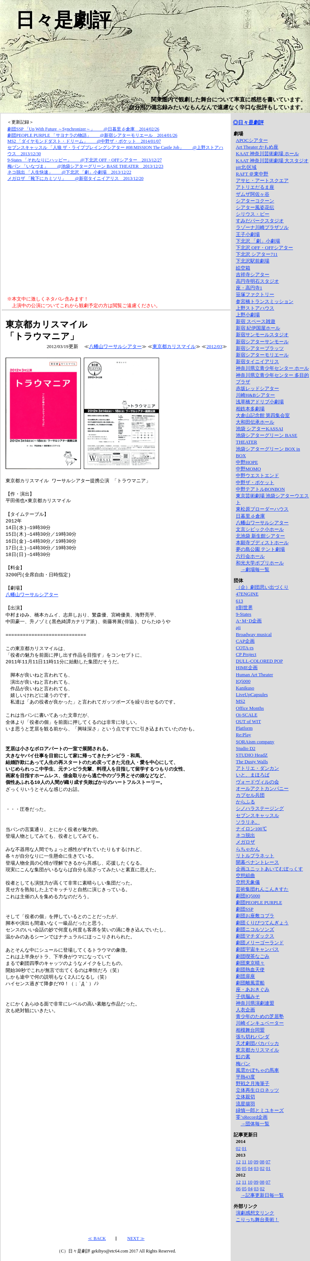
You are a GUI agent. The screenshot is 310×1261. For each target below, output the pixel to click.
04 (250, 1168)
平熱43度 (245, 1077)
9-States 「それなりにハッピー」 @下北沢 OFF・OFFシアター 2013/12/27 (84, 160)
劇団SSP (245, 909)
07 (268, 1161)
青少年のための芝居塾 (260, 1016)
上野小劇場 (248, 314)
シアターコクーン (255, 201)
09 (256, 1161)
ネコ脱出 (245, 835)
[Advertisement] (116, 239)
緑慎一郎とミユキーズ (260, 1110)
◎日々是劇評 (248, 122)
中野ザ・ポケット (255, 482)
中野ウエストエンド (257, 475)
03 (256, 1168)
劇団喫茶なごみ (252, 956)
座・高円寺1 (249, 288)
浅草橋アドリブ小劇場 (260, 401)
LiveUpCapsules (252, 694)
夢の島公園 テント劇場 (260, 549)
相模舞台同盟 (250, 1030)
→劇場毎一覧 (255, 569)
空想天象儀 (248, 882)
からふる (245, 802)
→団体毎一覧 (255, 1123)
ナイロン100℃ (251, 828)
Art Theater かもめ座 (257, 147)
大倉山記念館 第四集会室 (263, 415)
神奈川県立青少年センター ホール (272, 368)
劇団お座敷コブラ (255, 915)
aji (238, 627)
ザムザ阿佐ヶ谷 (252, 194)
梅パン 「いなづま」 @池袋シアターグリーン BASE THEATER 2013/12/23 (85, 166)
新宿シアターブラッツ (260, 348)
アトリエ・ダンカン (257, 768)
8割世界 (244, 607)
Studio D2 (245, 748)
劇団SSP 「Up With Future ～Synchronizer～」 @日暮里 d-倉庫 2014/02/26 (83, 129)
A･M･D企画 (249, 620)
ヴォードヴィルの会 (257, 782)
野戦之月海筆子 (252, 1083)
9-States (243, 614)
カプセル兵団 (250, 795)
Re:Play (243, 734)
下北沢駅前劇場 (252, 261)
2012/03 (214, 346)
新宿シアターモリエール (262, 355)
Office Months (250, 708)
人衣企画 (245, 1009)
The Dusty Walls (252, 761)
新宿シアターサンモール (262, 341)
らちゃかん (248, 849)
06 (238, 1168)
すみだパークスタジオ (260, 220)
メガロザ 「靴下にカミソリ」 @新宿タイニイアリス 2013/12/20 (75, 178)
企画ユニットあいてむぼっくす (269, 869)
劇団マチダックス (255, 936)
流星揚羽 (245, 1104)
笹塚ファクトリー (255, 294)
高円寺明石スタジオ (257, 281)
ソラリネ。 (248, 822)
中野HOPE (247, 462)
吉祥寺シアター (252, 274)
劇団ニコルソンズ (255, 929)
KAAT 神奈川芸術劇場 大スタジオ (272, 160)
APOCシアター (252, 140)
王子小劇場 (248, 234)
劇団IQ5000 (248, 896)
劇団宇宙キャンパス (257, 949)
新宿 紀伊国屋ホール (258, 328)
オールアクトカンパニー (262, 788)
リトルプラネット (255, 855)
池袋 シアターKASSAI (259, 428)
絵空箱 (243, 268)
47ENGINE (247, 594)
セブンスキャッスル (257, 815)
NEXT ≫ (136, 1237)
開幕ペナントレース (257, 862)
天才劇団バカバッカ (257, 1043)
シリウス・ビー (252, 214)
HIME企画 (247, 667)
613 (239, 601)
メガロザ (245, 842)
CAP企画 (245, 641)
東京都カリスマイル (174, 346)
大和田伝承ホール (255, 422)
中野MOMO (248, 469)
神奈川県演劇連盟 (255, 1003)
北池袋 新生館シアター (260, 536)
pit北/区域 (246, 167)
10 (250, 1161)
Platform (244, 728)
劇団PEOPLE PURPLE (259, 902)
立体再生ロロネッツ (257, 1090)
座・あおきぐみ (252, 989)
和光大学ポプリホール (260, 563)
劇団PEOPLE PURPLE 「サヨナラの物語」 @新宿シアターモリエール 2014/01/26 (92, 135)
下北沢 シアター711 (257, 254)
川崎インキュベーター (260, 1023)
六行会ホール (250, 556)
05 (244, 1168)
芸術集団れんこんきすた (262, 889)
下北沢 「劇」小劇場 (258, 241)
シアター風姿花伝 (255, 207)
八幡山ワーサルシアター (115, 346)
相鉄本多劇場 (250, 408)
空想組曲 (245, 875)
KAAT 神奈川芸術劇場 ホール (267, 153)
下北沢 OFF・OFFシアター (264, 247)
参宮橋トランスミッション (264, 301)
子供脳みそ (248, 996)
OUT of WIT (248, 721)
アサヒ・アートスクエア (262, 180)
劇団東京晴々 (250, 963)
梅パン (243, 1063)
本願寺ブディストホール (262, 542)
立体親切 (245, 1097)
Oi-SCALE (247, 715)
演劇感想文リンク (255, 1213)
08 (262, 1161)
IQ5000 (243, 681)
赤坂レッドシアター (257, 388)
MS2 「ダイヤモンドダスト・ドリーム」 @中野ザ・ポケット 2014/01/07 (84, 141)
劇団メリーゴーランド (260, 942)
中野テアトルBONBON (260, 489)
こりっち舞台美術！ (257, 1219)
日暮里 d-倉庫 (250, 516)
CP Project (246, 654)
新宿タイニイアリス (257, 361)
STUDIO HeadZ (252, 755)
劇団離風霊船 (250, 983)
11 (244, 1161)
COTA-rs (245, 647)
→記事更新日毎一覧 (262, 1195)
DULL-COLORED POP (259, 661)
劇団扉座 (245, 976)
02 (238, 1148)
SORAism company (255, 741)
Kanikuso (245, 688)
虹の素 (243, 1056)
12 (238, 1161)
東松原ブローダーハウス (262, 509)
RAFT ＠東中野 (252, 174)
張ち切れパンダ (252, 1036)
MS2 (240, 701)
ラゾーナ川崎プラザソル (262, 227)
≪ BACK (97, 1237)
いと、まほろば (252, 775)
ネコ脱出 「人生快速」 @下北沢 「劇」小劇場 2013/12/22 (69, 172)
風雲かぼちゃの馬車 (257, 1070)
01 (244, 1148)
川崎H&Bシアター (255, 395)
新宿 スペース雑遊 (255, 321)
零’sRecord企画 (252, 1117)
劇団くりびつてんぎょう (262, 922)
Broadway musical (254, 634)
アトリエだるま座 (255, 187)
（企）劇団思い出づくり (262, 587)
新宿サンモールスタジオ (262, 334)
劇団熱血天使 (250, 969)
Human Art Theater (254, 674)
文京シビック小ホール (260, 529)
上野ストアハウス (255, 308)
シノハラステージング (260, 808)
